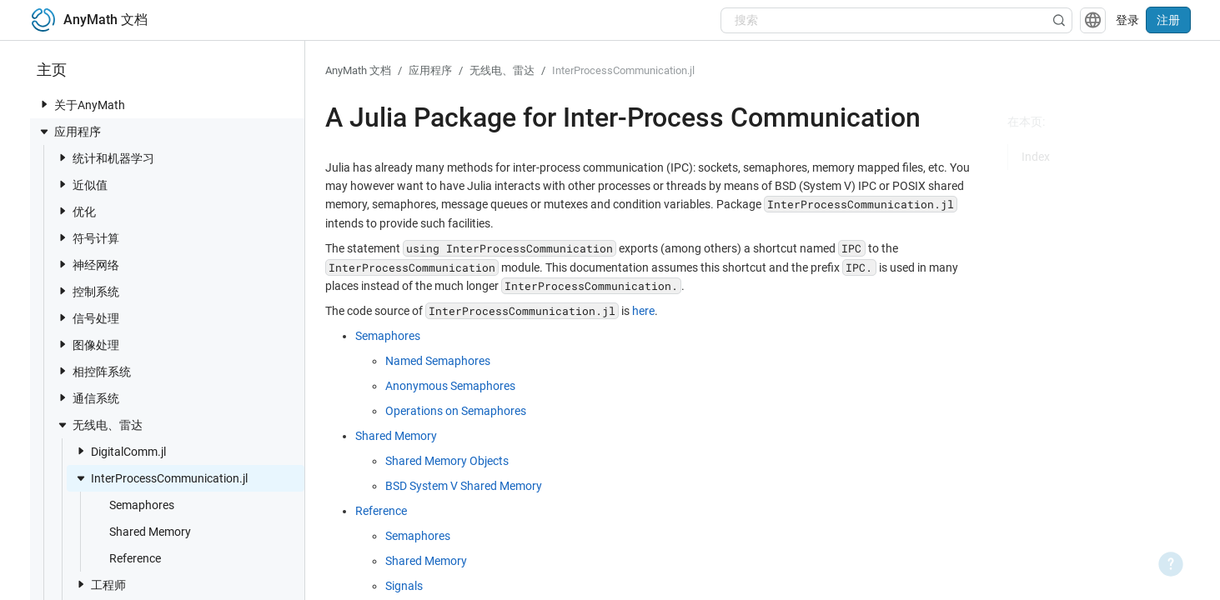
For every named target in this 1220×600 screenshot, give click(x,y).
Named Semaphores (437, 361)
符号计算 (87, 238)
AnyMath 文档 (358, 70)
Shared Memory (142, 531)
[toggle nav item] (44, 104)
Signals (404, 585)
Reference (127, 558)
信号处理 (87, 318)
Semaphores (133, 505)
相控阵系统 (93, 371)
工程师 (100, 585)
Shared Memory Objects (447, 461)
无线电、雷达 (99, 425)
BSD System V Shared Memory (463, 485)
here (643, 311)
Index (1036, 156)
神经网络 (87, 265)
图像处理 (87, 345)
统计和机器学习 (105, 158)
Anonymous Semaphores (450, 385)
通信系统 (87, 398)
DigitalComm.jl (120, 451)
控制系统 (87, 291)
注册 (1168, 20)
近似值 (82, 185)
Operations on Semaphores (455, 411)
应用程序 (69, 131)
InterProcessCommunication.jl (161, 478)
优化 (76, 211)
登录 (1127, 20)
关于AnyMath (81, 105)
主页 (52, 69)
